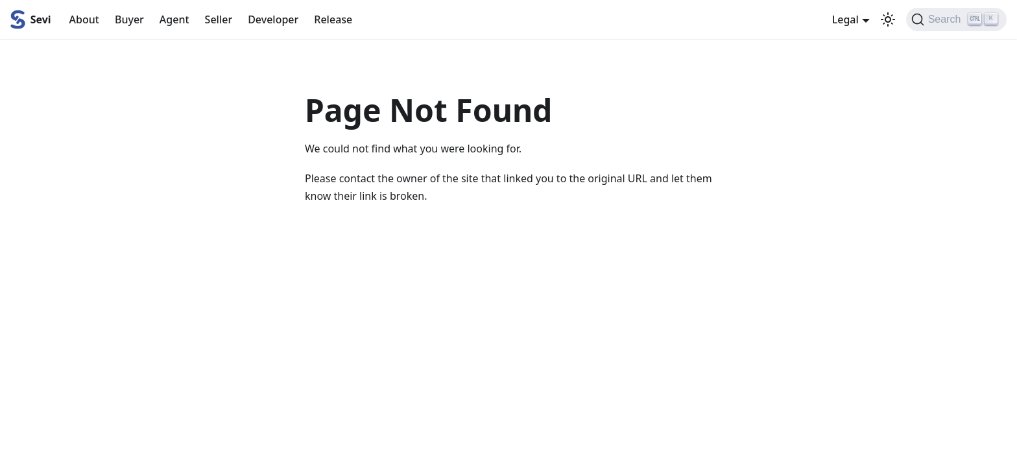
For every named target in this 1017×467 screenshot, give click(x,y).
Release (333, 19)
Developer (273, 19)
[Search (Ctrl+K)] (956, 19)
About (84, 19)
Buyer (129, 19)
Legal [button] (845, 19)
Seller (219, 19)
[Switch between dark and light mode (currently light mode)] (888, 19)
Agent (174, 19)
